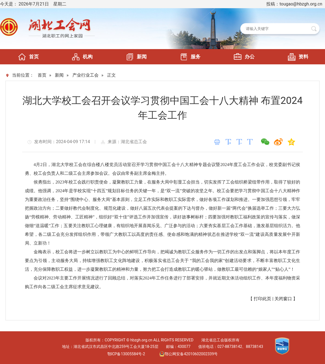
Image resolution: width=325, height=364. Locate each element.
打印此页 (262, 298)
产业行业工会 (85, 75)
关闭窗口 (283, 298)
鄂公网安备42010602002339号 (188, 354)
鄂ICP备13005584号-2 (126, 354)
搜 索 (314, 28)
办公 (243, 57)
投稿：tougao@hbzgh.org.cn (294, 4)
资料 (296, 57)
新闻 (135, 57)
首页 (27, 57)
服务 (188, 57)
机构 (81, 57)
